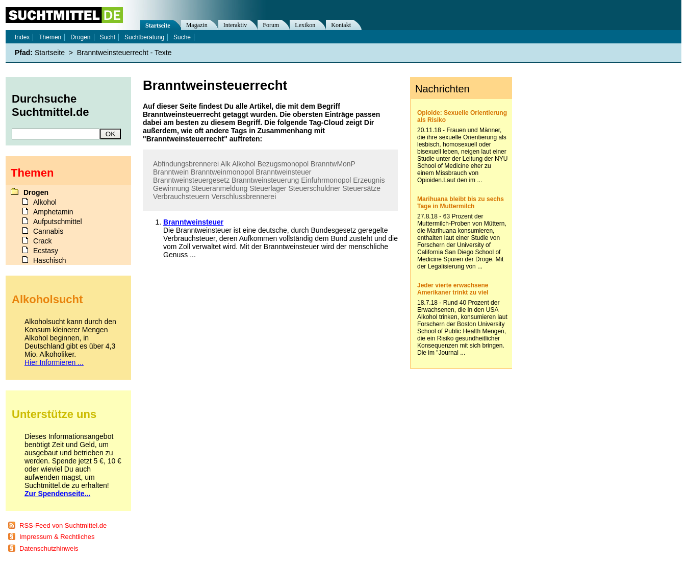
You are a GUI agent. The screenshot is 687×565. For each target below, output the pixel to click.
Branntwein (171, 172)
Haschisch (49, 260)
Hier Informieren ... (54, 362)
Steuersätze (361, 188)
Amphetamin (53, 212)
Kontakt (341, 25)
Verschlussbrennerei (243, 196)
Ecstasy (45, 251)
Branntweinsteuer (284, 172)
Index (22, 37)
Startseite (157, 25)
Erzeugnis (369, 180)
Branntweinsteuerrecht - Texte (124, 52)
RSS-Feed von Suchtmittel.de (63, 525)
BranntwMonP (333, 164)
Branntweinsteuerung (265, 180)
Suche (182, 37)
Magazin (197, 25)
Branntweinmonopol (222, 172)
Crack (42, 241)
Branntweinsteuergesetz (191, 180)
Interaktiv (235, 25)
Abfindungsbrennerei (186, 164)
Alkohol (244, 164)
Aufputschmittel (57, 221)
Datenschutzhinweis (49, 548)
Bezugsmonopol (283, 164)
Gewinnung (171, 188)
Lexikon (305, 25)
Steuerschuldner (314, 188)
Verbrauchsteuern (181, 196)
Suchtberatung (144, 37)
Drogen (80, 37)
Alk (225, 164)
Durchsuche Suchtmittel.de (50, 105)
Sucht (107, 37)
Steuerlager (267, 188)
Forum (271, 25)
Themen (50, 37)
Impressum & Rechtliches (56, 537)
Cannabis (48, 231)
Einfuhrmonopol (326, 180)
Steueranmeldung (219, 188)
